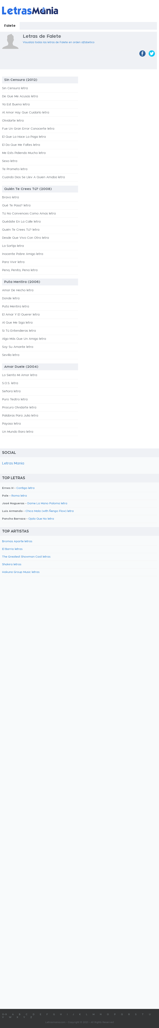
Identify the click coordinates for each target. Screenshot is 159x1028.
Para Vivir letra (13, 262)
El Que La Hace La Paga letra (24, 136)
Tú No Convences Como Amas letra (29, 213)
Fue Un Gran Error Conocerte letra (28, 128)
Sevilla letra (10, 355)
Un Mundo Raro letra (17, 431)
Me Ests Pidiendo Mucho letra (24, 153)
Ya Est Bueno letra (16, 104)
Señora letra (11, 391)
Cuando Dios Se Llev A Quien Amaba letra (33, 177)
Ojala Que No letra (41, 519)
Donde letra (10, 298)
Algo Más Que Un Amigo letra (24, 338)
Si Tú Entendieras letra (19, 330)
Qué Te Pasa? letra (16, 205)
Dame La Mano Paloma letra (47, 503)
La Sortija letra (13, 246)
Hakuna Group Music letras (21, 572)
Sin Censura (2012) (20, 80)
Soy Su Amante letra (17, 347)
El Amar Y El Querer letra (21, 314)
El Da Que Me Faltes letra (21, 145)
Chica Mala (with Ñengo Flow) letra (49, 511)
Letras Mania (13, 463)
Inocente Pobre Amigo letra (22, 254)
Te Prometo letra (14, 169)
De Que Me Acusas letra (20, 96)
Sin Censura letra (15, 88)
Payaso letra (11, 423)
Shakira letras (11, 564)
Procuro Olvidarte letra (19, 407)
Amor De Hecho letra (17, 290)
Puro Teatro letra (15, 399)
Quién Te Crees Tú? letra (20, 229)
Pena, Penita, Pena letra (19, 270)
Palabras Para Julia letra (20, 415)
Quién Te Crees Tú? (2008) (28, 189)
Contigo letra (25, 488)
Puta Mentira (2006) (22, 282)
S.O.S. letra (10, 383)
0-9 (4, 1014)
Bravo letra (10, 197)
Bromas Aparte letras (17, 541)
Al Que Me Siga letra (17, 322)
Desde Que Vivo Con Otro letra (25, 237)
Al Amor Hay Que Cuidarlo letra (25, 112)
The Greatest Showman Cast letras (26, 556)
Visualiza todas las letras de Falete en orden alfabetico (58, 42)
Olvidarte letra (13, 120)
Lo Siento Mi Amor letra (19, 375)
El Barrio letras (12, 549)
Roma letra (19, 496)
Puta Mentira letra (15, 306)
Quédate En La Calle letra (21, 221)
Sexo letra (9, 161)
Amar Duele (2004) (21, 366)
